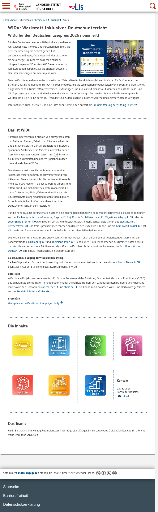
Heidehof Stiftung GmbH (31, 291)
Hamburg (35, 242)
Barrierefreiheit (15, 496)
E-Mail (123, 396)
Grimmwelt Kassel (126, 226)
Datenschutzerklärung (21, 504)
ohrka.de (69, 287)
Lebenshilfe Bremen (19, 221)
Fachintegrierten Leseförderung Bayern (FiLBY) (44, 217)
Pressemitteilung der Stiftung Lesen (113, 105)
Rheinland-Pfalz (60, 242)
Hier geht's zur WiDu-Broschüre (33, 303)
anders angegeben (28, 473)
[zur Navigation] (6, 6)
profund (56, 19)
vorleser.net (48, 287)
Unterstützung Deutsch (122, 262)
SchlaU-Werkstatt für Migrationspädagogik (104, 217)
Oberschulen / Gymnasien (34, 19)
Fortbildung (10, 19)
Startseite (11, 487)
